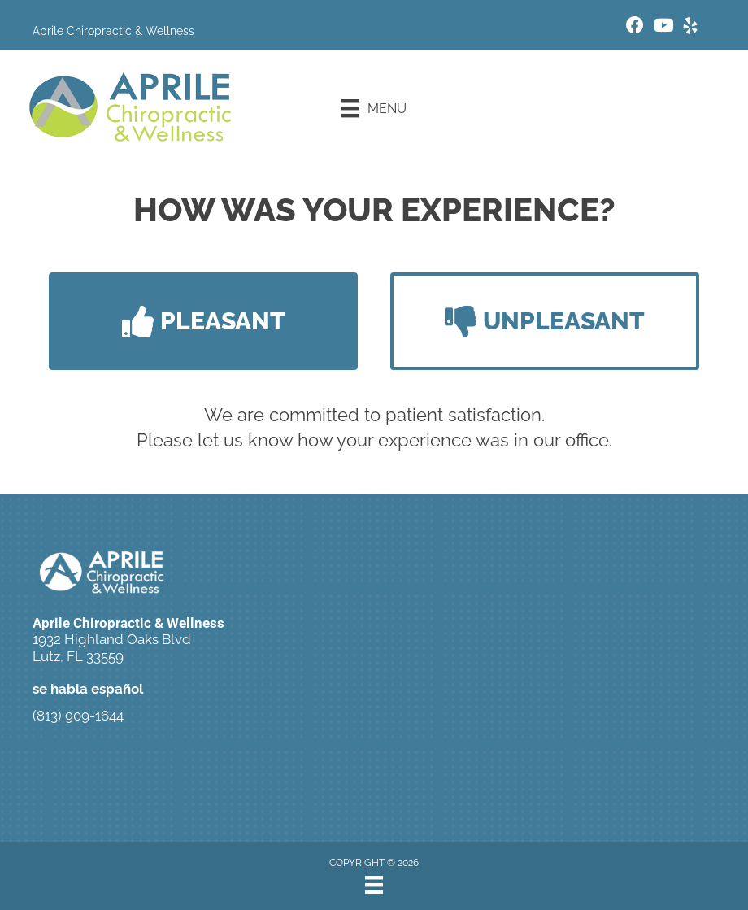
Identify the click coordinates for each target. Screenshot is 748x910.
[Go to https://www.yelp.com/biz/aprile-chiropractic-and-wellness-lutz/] (690, 28)
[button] (203, 321)
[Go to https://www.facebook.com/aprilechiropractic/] (635, 27)
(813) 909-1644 (78, 716)
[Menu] (374, 108)
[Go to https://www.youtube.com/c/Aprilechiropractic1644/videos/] (663, 27)
